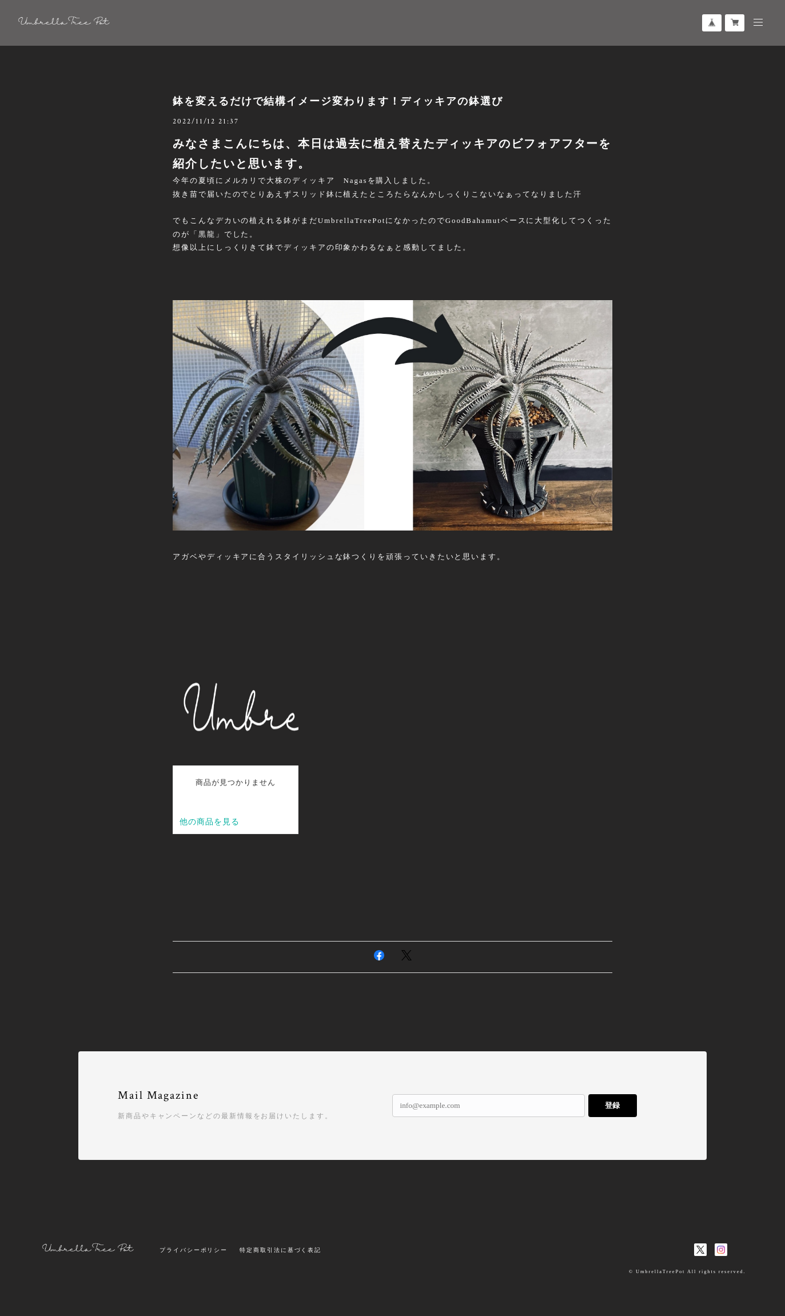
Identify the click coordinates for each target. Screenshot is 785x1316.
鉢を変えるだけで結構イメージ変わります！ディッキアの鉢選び (338, 101)
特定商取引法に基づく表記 (280, 1250)
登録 (612, 1105)
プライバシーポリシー (194, 1250)
